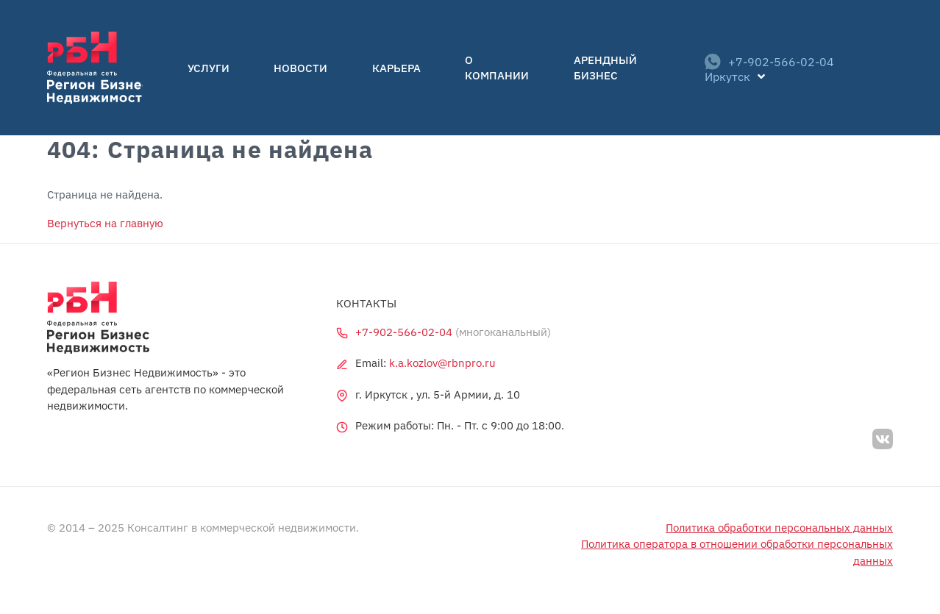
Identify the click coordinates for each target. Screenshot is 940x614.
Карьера (376, 68)
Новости (300, 68)
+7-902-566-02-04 (757, 68)
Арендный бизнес (580, 68)
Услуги (227, 68)
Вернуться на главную (105, 223)
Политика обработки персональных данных (779, 528)
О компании (462, 68)
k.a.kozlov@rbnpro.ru (442, 363)
